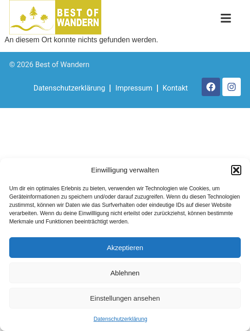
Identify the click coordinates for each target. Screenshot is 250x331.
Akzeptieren (125, 247)
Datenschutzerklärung (120, 319)
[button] (236, 170)
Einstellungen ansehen (125, 298)
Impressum (133, 88)
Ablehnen (125, 273)
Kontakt (175, 88)
